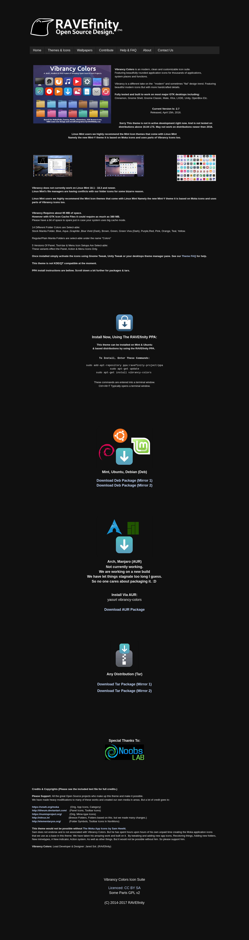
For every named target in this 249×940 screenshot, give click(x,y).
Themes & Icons (59, 50)
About (147, 50)
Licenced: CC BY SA (124, 888)
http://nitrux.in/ (41, 817)
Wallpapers (84, 50)
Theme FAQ (189, 256)
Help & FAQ (128, 50)
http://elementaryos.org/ (46, 821)
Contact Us (165, 50)
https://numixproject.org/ (47, 814)
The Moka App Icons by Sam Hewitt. (104, 828)
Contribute (106, 50)
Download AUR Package (124, 610)
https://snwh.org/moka (45, 806)
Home (37, 50)
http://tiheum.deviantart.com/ (49, 810)
